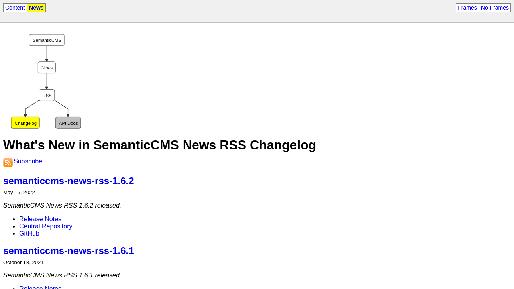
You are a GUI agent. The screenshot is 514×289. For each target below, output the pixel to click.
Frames (467, 7)
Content (15, 7)
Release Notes (40, 219)
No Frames (495, 7)
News (36, 7)
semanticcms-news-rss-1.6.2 (68, 180)
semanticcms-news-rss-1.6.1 (68, 250)
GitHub (29, 233)
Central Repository (46, 226)
